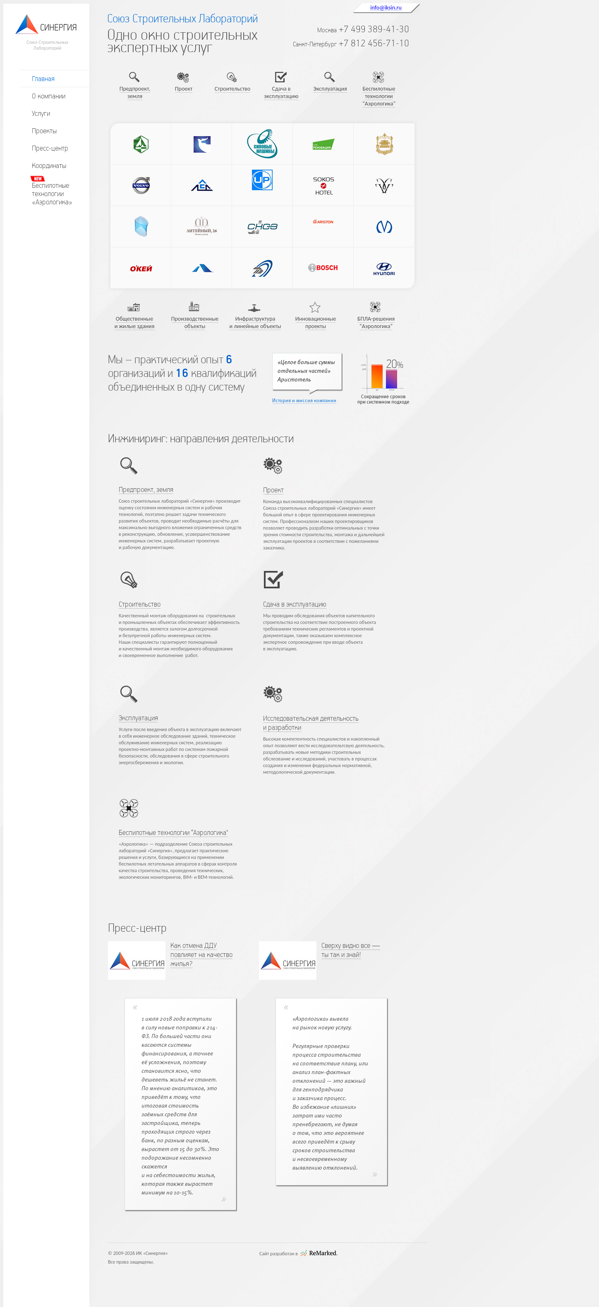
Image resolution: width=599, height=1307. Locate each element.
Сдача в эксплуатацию (281, 92)
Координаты (49, 165)
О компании (48, 96)
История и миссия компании (304, 400)
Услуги (41, 113)
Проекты (44, 131)
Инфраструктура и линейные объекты (255, 322)
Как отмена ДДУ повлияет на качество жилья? (201, 954)
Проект (183, 88)
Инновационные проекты (315, 322)
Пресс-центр (50, 148)
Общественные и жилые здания (135, 322)
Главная (43, 78)
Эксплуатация (330, 88)
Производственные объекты (195, 322)
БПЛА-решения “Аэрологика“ (376, 322)
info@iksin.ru (386, 7)
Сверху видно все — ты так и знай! (350, 950)
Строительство (232, 88)
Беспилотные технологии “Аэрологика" (378, 96)
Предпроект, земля (135, 92)
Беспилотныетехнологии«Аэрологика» (52, 193)
